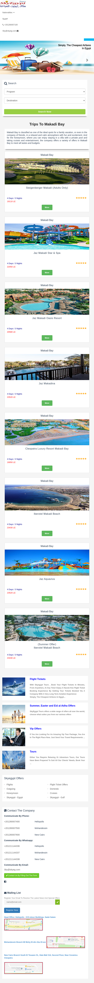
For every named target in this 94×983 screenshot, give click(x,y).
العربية (5, 19)
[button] (7, 60)
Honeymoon (12, 793)
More (47, 207)
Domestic (54, 789)
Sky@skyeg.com (10, 31)
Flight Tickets (38, 679)
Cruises (53, 793)
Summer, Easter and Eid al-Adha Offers (52, 705)
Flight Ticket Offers (59, 784)
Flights (10, 784)
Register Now (12, 910)
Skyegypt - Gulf (57, 797)
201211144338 (12, 859)
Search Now (44, 111)
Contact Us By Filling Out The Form (21, 875)
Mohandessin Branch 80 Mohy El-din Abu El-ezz (44, 942)
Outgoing (11, 789)
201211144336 (12, 846)
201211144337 (12, 852)
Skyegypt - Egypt (15, 797)
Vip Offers (35, 728)
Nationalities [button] (8, 12)
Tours (33, 751)
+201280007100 (10, 25)
